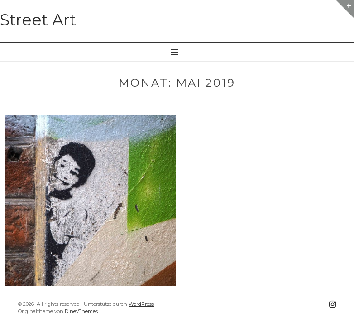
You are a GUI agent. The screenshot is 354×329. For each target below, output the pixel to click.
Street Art (38, 19)
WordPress (141, 304)
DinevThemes (81, 311)
